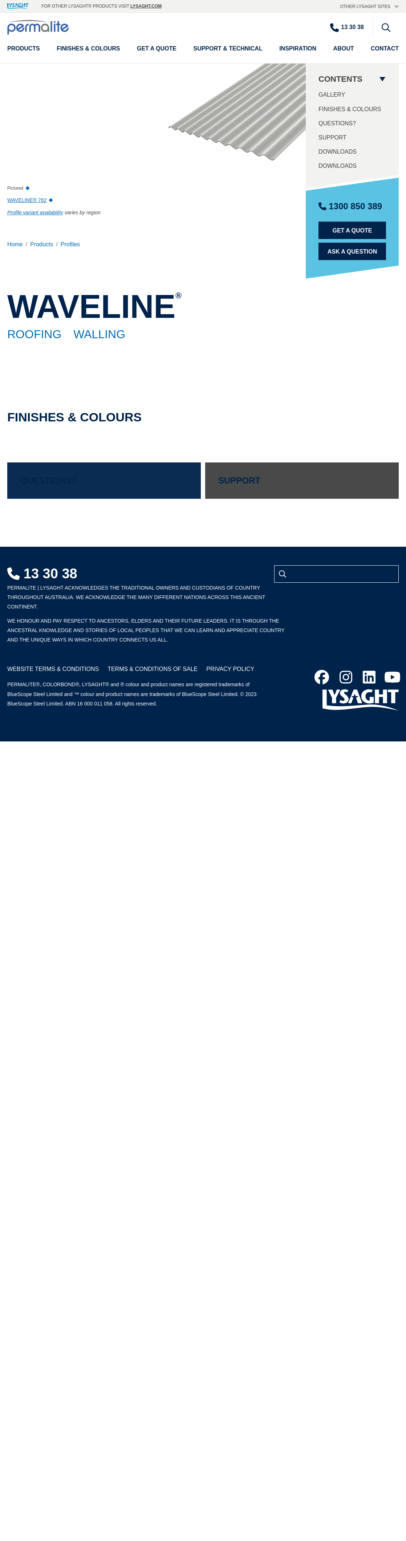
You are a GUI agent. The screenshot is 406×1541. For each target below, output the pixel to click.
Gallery (331, 95)
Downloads (337, 152)
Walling (99, 334)
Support (332, 137)
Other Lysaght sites (369, 6)
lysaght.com (146, 6)
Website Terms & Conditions (53, 669)
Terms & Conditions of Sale (152, 669)
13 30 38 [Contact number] (42, 573)
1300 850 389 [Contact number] (350, 206)
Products (41, 244)
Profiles (70, 244)
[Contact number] (350, 27)
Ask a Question (352, 251)
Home (15, 244)
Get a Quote (352, 230)
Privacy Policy (230, 669)
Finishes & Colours (349, 109)
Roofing (34, 334)
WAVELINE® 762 (26, 200)
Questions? (337, 123)
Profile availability (35, 212)
